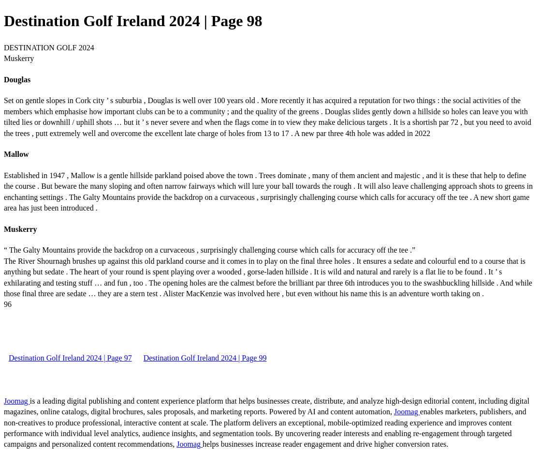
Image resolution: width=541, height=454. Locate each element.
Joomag (17, 401)
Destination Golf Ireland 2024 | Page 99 (205, 358)
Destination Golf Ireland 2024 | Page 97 (70, 358)
